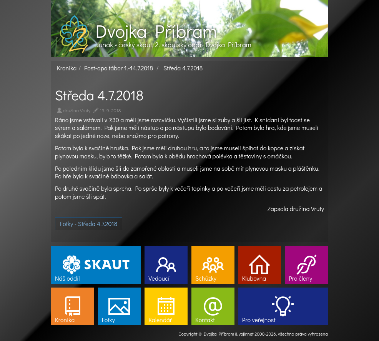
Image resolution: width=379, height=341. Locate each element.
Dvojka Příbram (156, 30)
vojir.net (246, 334)
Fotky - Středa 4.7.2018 (88, 224)
